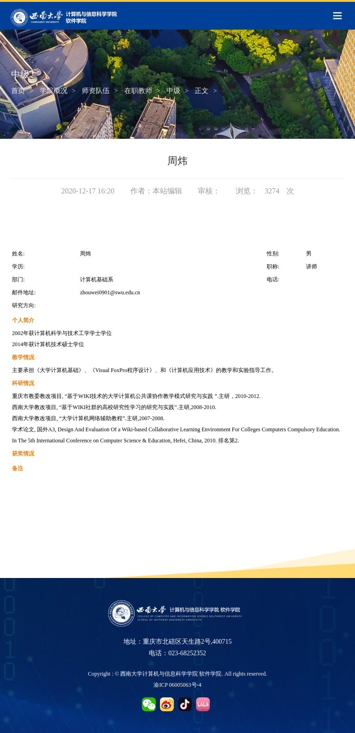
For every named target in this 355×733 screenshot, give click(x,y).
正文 (201, 91)
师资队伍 (96, 91)
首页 (18, 91)
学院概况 (53, 91)
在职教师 (138, 91)
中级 (173, 91)
